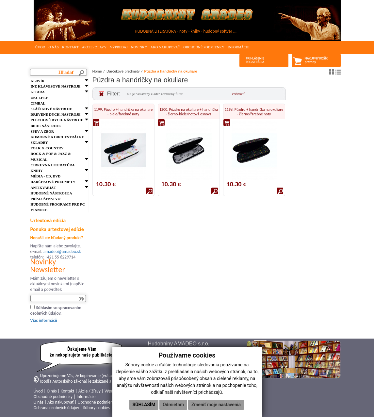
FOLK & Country (47, 148)
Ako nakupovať (165, 47)
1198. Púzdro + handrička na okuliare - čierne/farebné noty (254, 111)
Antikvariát (43, 188)
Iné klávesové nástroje (56, 86)
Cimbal (38, 103)
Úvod (40, 47)
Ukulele (39, 98)
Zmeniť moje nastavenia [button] (216, 404)
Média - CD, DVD (46, 176)
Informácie (238, 47)
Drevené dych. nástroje (56, 114)
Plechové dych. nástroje (57, 120)
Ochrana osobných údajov (56, 407)
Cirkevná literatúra (53, 165)
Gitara (38, 92)
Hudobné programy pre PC (58, 204)
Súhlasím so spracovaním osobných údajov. (56, 310)
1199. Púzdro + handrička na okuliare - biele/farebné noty (123, 111)
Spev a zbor (42, 131)
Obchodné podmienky (203, 47)
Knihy (37, 171)
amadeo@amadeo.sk (62, 251)
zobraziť (238, 94)
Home (97, 71)
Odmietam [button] (173, 404)
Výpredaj (118, 47)
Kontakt (70, 47)
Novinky (139, 47)
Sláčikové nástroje (51, 109)
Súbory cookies (96, 407)
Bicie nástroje (46, 126)
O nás (53, 47)
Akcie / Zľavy (94, 47)
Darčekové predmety (53, 182)
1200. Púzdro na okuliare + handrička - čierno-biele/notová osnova (188, 111)
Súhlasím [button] (144, 404)
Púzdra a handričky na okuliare (170, 71)
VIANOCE (39, 210)
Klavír (38, 81)
